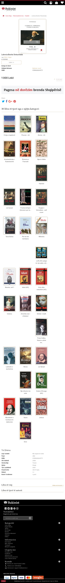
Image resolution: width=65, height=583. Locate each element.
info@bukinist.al (23, 568)
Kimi (25, 442)
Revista (7, 531)
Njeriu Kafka (41, 159)
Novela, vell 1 (9, 287)
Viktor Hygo (8, 57)
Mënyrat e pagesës (10, 546)
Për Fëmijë (7, 530)
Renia (25, 367)
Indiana (9, 314)
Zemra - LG (41, 135)
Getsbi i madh (41, 314)
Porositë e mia (8, 552)
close (3, 581)
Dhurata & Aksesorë (10, 533)
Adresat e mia (8, 555)
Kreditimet (7, 553)
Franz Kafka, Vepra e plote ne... (41, 340)
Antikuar (7, 535)
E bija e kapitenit (9, 135)
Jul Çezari (9, 208)
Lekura (41, 417)
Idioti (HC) (25, 287)
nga (2, 57)
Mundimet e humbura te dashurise (9, 420)
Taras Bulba (9, 236)
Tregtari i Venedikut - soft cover (41, 210)
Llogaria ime (10, 550)
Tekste (6, 528)
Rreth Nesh (8, 542)
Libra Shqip (8, 525)
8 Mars (6, 536)
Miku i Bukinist (9, 543)
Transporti (7, 545)
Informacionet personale (11, 557)
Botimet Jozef (36, 68)
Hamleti (41, 183)
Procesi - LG (25, 135)
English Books (8, 527)
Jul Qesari (41, 367)
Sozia (25, 417)
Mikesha (41, 236)
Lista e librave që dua (10, 558)
